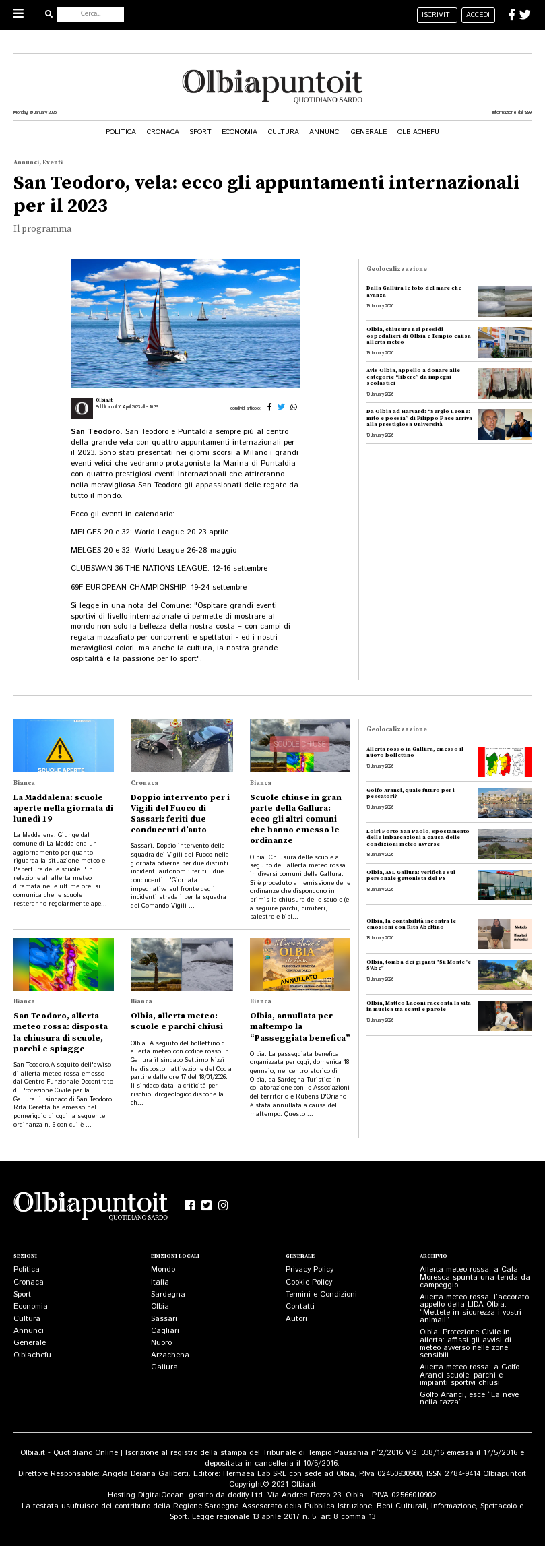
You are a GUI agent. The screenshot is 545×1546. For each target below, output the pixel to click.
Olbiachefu (418, 132)
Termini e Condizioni (321, 1294)
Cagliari (165, 1331)
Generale (369, 132)
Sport (200, 132)
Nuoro (161, 1343)
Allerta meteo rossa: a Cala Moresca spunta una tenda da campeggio (475, 1277)
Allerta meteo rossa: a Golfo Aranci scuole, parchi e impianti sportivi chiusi (469, 1375)
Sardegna (168, 1294)
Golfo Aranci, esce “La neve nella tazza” (469, 1399)
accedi (478, 15)
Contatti (300, 1306)
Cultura (283, 132)
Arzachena (170, 1355)
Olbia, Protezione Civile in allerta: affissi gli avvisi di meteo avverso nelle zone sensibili (465, 1344)
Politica (121, 132)
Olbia (160, 1306)
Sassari (164, 1318)
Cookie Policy (309, 1282)
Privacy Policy (309, 1269)
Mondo (163, 1269)
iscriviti (437, 15)
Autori (296, 1318)
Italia (160, 1282)
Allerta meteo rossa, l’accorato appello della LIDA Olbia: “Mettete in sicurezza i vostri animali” (474, 1309)
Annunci (325, 132)
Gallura (164, 1367)
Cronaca (163, 132)
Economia (239, 132)
